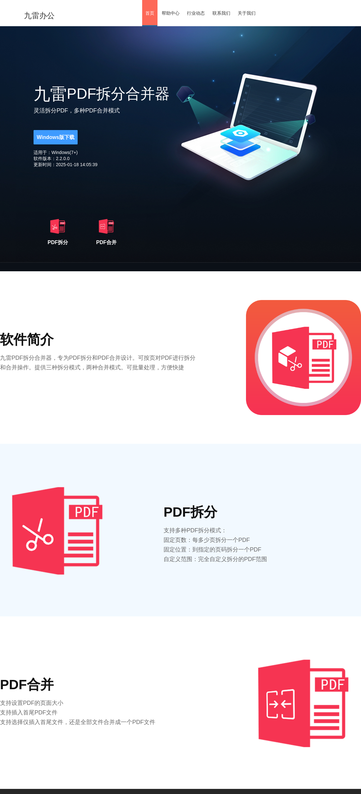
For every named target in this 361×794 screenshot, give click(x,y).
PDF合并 (106, 231)
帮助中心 (171, 13)
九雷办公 (39, 15)
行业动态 (196, 13)
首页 (149, 13)
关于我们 (247, 13)
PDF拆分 (58, 231)
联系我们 (221, 13)
